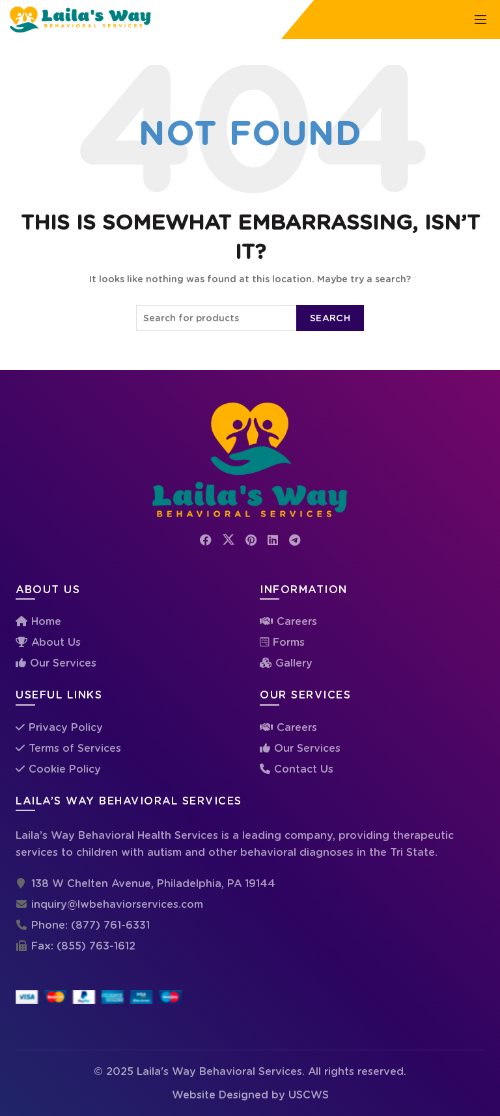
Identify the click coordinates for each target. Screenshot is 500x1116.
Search (330, 318)
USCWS (308, 1095)
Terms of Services (75, 748)
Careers (297, 621)
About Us (56, 642)
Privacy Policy (66, 727)
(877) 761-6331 (110, 925)
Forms (289, 642)
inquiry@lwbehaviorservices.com (117, 904)
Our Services (63, 663)
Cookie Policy (65, 769)
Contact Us (303, 769)
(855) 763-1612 (96, 946)
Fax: (36, 946)
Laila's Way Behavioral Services (219, 1071)
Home (46, 621)
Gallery (293, 663)
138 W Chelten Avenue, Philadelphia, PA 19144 (153, 883)
